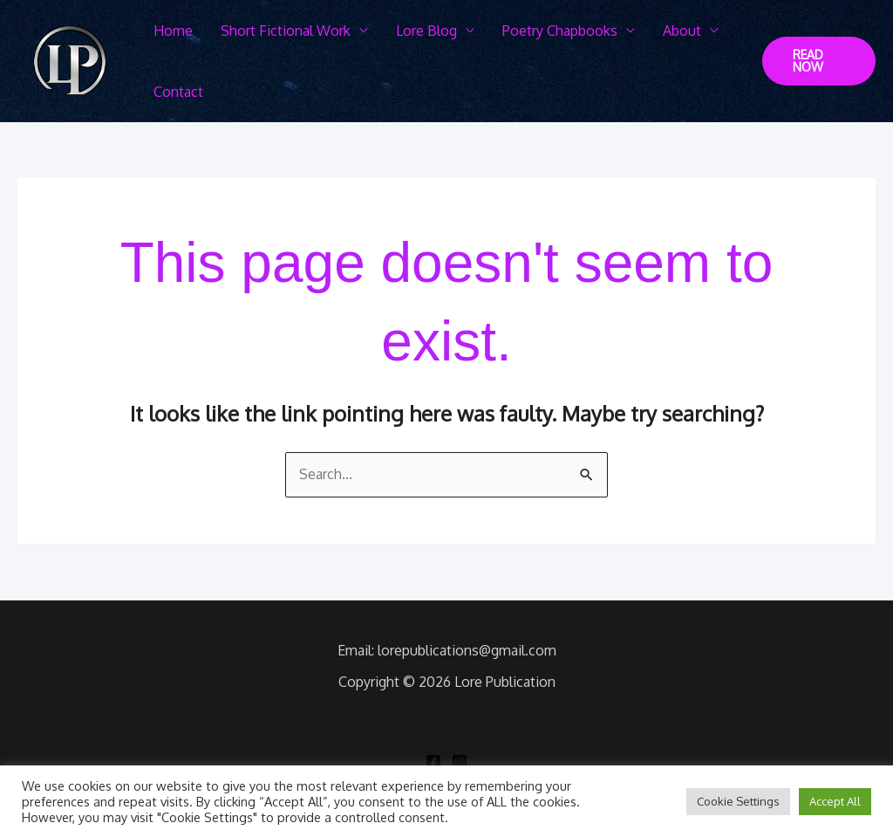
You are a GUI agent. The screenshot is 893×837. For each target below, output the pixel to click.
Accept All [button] (835, 801)
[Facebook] (433, 762)
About (682, 30)
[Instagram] (459, 762)
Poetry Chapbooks (559, 30)
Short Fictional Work (286, 30)
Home (173, 30)
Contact (178, 91)
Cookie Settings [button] (738, 801)
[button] (819, 61)
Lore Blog (426, 30)
